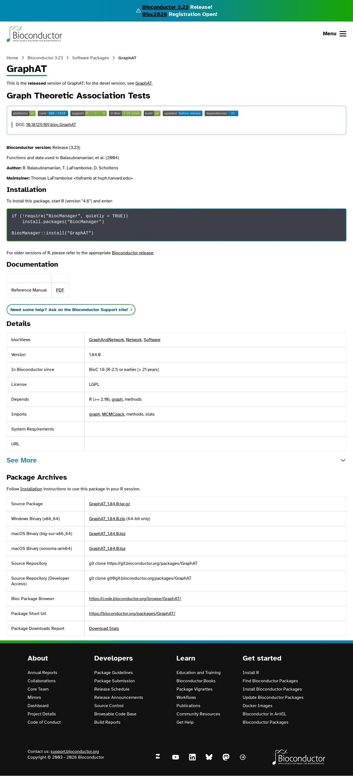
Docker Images (257, 706)
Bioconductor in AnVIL (265, 714)
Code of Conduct (44, 722)
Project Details (42, 714)
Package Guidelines (113, 672)
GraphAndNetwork (106, 340)
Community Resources (198, 714)
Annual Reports (42, 672)
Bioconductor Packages (265, 722)
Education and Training (198, 672)
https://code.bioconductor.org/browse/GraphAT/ (135, 598)
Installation (31, 489)
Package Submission (114, 681)
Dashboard (38, 706)
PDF (60, 290)
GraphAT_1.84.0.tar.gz (109, 504)
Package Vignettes (194, 689)
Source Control (109, 706)
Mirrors (34, 697)
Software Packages (90, 58)
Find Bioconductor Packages (270, 681)
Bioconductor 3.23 (165, 7)
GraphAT (143, 83)
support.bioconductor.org (74, 751)
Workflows (186, 697)
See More (22, 460)
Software (152, 340)
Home (12, 58)
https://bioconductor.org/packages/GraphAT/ (132, 613)
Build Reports (107, 722)
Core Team (38, 689)
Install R (251, 672)
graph (117, 399)
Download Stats (104, 628)
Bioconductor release (132, 253)
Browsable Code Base (115, 714)
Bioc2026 (154, 14)
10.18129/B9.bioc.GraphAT (51, 124)
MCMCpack (113, 414)
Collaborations (42, 681)
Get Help (185, 722)
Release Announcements (118, 697)
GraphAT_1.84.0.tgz (107, 533)
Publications (188, 706)
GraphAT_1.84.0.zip (107, 519)
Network (134, 340)
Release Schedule (112, 689)
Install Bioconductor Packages (272, 689)
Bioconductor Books (196, 681)
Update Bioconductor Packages (273, 697)
